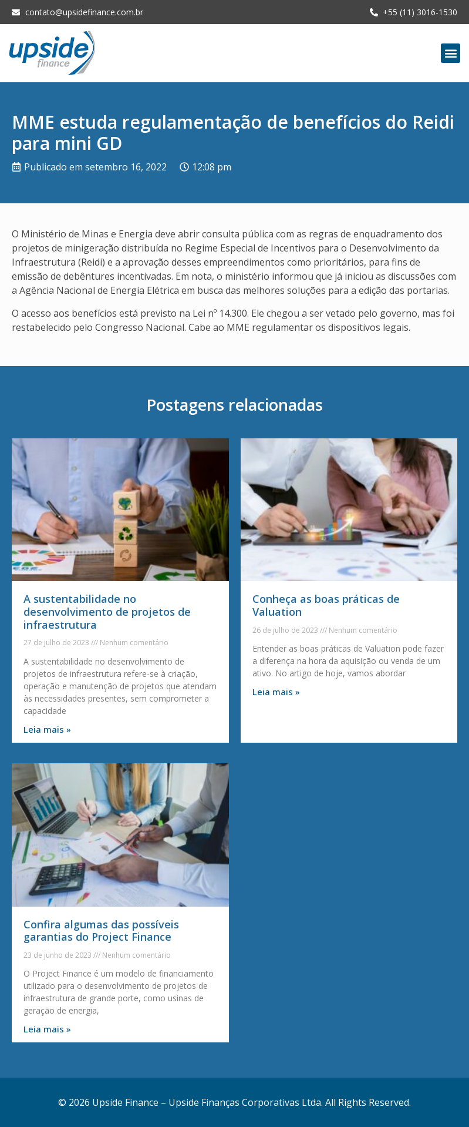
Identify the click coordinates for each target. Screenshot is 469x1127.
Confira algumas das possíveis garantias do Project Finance (101, 930)
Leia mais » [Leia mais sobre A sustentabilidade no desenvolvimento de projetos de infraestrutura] (47, 729)
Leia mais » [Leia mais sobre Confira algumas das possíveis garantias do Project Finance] (47, 1029)
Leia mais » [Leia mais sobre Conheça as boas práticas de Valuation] (276, 691)
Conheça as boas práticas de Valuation (326, 605)
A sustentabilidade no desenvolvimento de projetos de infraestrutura (107, 611)
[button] (450, 53)
